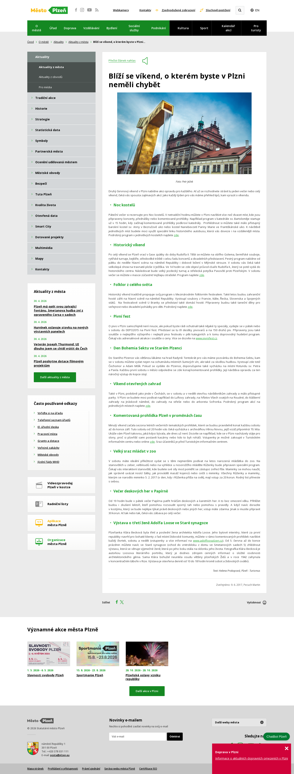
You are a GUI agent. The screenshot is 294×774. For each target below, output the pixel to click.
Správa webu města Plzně (119, 768)
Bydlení (111, 28)
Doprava (70, 28)
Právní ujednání (91, 768)
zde (176, 235)
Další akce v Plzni (147, 691)
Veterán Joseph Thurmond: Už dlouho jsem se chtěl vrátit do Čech (60, 346)
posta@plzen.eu (60, 755)
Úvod (30, 42)
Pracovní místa (47, 434)
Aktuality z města (78, 42)
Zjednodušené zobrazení (178, 10)
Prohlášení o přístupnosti (63, 768)
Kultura (183, 28)
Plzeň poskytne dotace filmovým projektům (59, 363)
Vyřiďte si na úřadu (50, 413)
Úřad (53, 28)
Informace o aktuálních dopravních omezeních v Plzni (251, 758)
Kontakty (145, 10)
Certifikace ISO (148, 768)
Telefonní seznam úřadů (54, 420)
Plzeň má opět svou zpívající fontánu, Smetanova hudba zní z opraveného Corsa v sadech (58, 310)
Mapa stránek (35, 768)
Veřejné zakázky (48, 448)
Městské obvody (48, 455)
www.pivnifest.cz (206, 338)
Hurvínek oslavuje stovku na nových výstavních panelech (61, 329)
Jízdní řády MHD (48, 462)
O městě (36, 28)
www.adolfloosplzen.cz (208, 540)
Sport (204, 28)
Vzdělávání (91, 28)
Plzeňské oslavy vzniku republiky (143, 677)
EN (257, 10)
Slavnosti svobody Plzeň (45, 675)
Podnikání (158, 28)
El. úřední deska (48, 427)
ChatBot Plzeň (276, 736)
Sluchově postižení (218, 10)
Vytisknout (254, 602)
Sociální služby (134, 28)
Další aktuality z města (55, 377)
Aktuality (59, 42)
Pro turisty (256, 28)
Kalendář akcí (228, 28)
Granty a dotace (48, 441)
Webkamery (121, 10)
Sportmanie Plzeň (89, 675)
